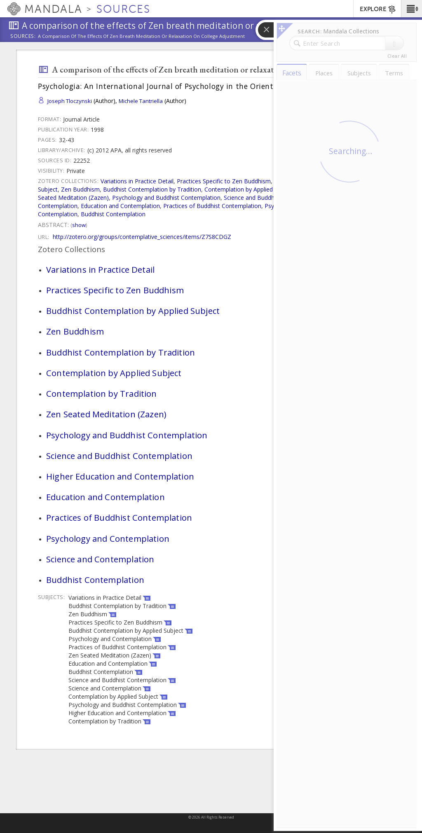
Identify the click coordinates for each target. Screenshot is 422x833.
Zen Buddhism (80, 189)
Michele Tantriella (141, 101)
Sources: (23, 37)
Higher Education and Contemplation (120, 476)
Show (79, 225)
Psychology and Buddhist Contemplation (166, 197)
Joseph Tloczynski (69, 101)
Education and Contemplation (120, 206)
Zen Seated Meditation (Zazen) (106, 414)
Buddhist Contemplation (113, 214)
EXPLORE (378, 9)
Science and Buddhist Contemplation (273, 197)
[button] (411, 8)
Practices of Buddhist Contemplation (212, 206)
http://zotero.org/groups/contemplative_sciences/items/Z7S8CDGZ (142, 237)
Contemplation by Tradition (334, 189)
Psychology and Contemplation (306, 206)
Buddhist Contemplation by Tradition (152, 189)
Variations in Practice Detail (137, 181)
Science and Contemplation (100, 559)
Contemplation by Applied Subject (249, 189)
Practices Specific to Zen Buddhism (224, 181)
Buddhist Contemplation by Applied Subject (133, 310)
